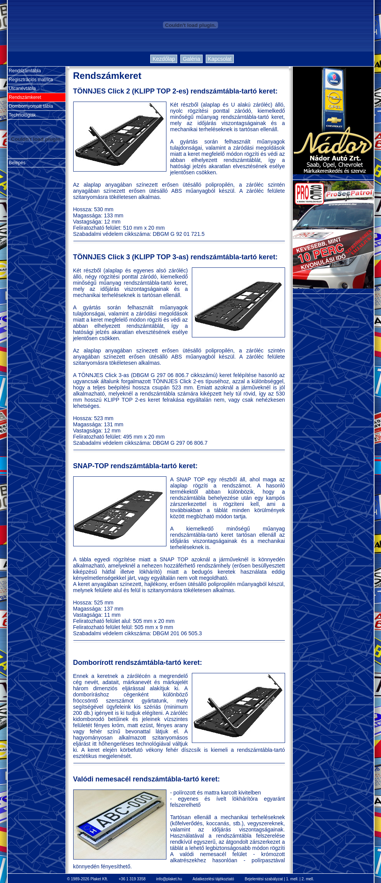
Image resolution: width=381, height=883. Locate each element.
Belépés (17, 162)
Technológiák (22, 115)
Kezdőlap (164, 59)
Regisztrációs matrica (30, 79)
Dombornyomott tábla (30, 106)
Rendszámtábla (24, 70)
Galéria (191, 59)
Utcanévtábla (22, 88)
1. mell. (292, 879)
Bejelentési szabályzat (264, 879)
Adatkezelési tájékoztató (213, 879)
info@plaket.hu (169, 879)
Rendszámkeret (24, 97)
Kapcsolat (220, 59)
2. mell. (308, 879)
